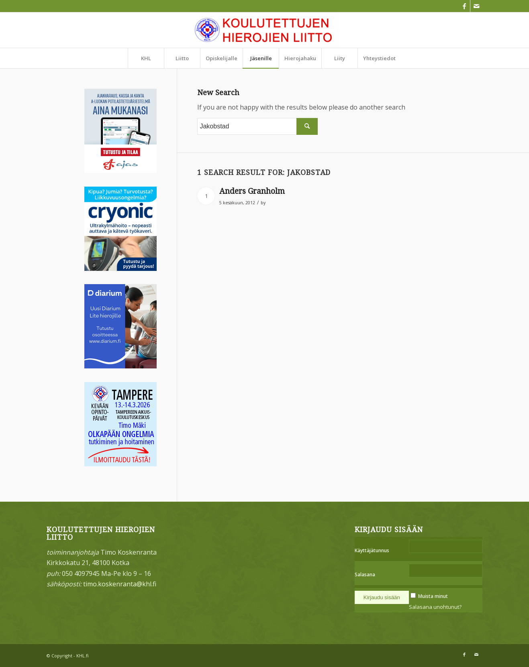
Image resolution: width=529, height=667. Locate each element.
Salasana (365, 574)
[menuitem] (146, 58)
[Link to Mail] (476, 6)
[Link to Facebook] (464, 6)
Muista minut (433, 596)
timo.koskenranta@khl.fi (119, 584)
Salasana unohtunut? (435, 606)
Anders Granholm (252, 191)
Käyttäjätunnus (372, 550)
